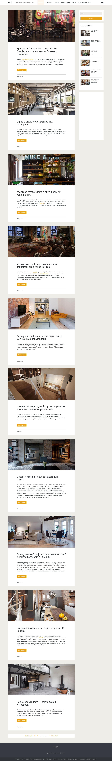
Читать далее (22, 70)
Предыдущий (28, 735)
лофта (35, 272)
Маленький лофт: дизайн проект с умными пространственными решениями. (41, 384)
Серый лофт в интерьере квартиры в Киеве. (41, 454)
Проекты (56, 2)
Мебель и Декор (65, 2)
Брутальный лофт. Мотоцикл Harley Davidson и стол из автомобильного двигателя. (41, 26)
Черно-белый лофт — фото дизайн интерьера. (41, 679)
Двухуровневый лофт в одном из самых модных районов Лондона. (41, 313)
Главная (40, 2)
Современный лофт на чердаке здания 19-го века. (41, 605)
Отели (74, 2)
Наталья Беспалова (27, 59)
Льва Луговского (44, 273)
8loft (10, 2)
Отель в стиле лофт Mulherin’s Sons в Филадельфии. (95, 81)
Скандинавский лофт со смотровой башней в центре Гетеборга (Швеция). (41, 531)
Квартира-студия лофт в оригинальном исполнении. (41, 169)
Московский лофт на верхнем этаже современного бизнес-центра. (41, 241)
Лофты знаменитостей (84, 2)
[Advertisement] (91, 116)
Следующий (54, 735)
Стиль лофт (48, 2)
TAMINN (41, 203)
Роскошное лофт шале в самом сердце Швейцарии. (96, 71)
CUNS (41, 637)
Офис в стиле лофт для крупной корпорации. (41, 99)
